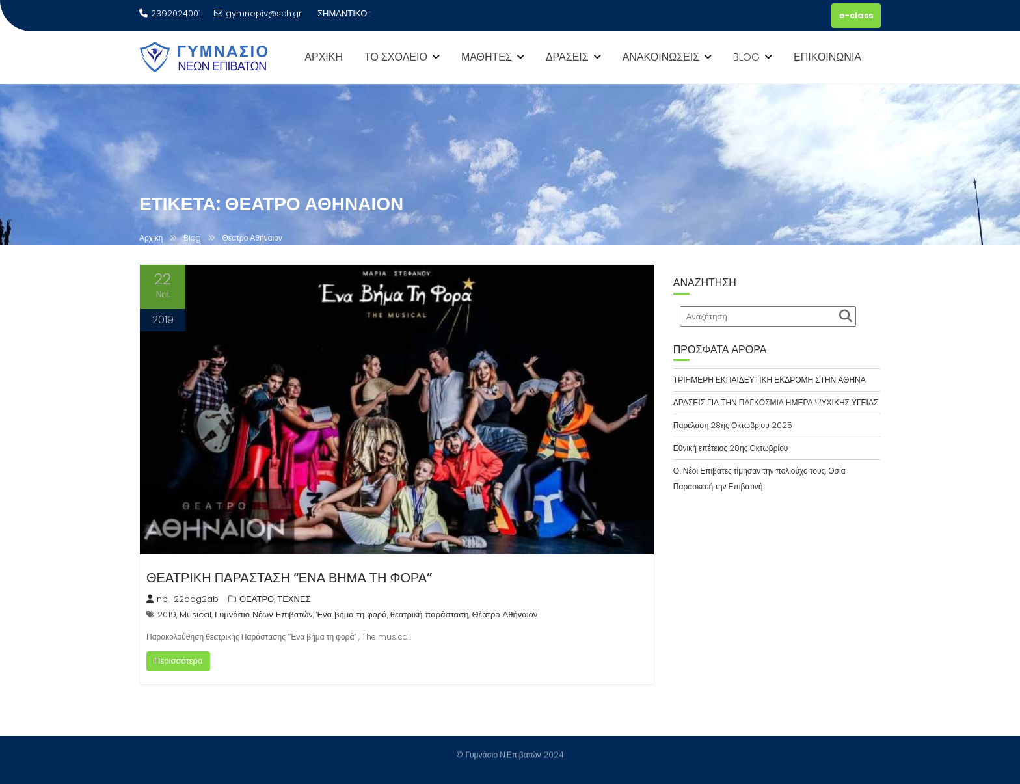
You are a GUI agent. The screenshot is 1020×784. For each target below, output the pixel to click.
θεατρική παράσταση (429, 614)
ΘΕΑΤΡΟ (256, 599)
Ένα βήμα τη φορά (351, 614)
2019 (166, 614)
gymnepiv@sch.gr (258, 13)
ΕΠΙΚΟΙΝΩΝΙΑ (827, 56)
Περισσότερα (178, 661)
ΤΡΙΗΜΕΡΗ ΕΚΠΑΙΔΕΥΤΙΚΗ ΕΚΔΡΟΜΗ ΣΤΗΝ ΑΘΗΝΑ (769, 379)
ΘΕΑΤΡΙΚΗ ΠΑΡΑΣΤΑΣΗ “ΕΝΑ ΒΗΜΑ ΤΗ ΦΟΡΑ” (289, 578)
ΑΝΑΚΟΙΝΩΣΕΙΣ (661, 56)
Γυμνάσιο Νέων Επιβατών (264, 614)
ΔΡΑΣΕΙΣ (567, 56)
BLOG (746, 56)
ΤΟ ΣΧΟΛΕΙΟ (395, 56)
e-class (856, 15)
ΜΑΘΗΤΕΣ (486, 56)
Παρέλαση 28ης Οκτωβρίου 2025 (732, 425)
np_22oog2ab (182, 599)
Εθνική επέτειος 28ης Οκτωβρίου (730, 447)
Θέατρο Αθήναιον (504, 614)
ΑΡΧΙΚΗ (323, 56)
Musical (195, 614)
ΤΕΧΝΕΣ (293, 599)
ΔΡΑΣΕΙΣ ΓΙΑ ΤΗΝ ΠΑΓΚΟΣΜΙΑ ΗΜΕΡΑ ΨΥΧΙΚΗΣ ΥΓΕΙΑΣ (776, 402)
